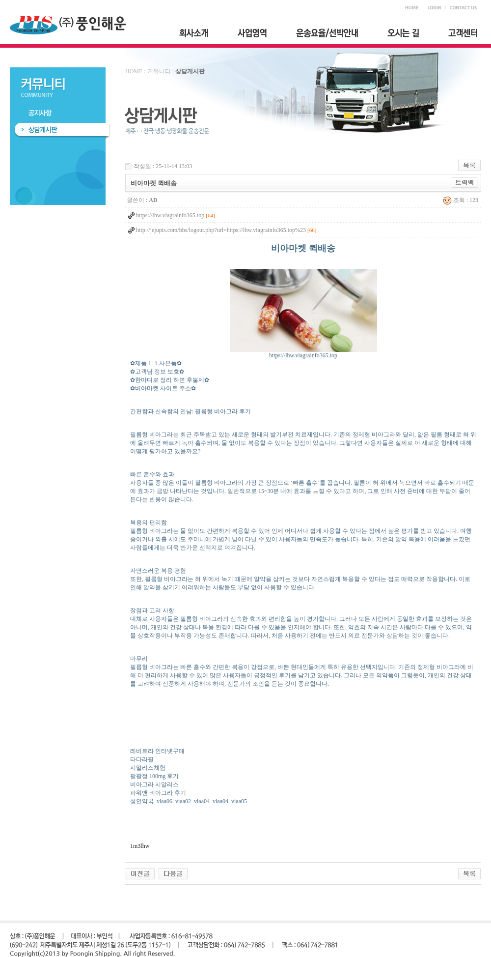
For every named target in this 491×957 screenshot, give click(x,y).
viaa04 (202, 801)
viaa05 (239, 801)
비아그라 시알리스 (154, 784)
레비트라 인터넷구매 (157, 751)
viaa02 (183, 801)
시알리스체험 (147, 767)
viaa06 (164, 801)
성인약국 (142, 801)
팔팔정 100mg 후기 (154, 776)
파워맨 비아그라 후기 (158, 792)
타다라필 (142, 759)
